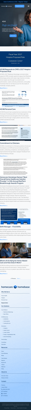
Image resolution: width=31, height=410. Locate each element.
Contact (3, 381)
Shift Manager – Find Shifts (10, 227)
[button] (28, 6)
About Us (4, 372)
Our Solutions (5, 306)
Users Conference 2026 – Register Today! (16, 2)
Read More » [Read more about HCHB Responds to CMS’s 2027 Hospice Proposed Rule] (3, 88)
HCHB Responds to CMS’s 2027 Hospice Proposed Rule (15, 70)
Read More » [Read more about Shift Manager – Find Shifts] (3, 239)
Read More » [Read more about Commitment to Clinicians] (3, 156)
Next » (18, 278)
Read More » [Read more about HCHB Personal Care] (3, 122)
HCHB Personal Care (8, 109)
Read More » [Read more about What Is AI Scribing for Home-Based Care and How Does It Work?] (3, 273)
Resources (4, 347)
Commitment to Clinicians (9, 143)
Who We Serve (5, 292)
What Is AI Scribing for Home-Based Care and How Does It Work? (13, 262)
